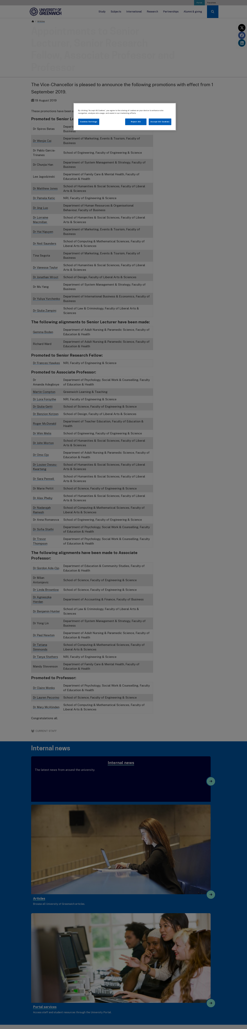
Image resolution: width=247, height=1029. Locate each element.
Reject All (136, 122)
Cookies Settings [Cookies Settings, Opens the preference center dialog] (88, 122)
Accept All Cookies (159, 122)
